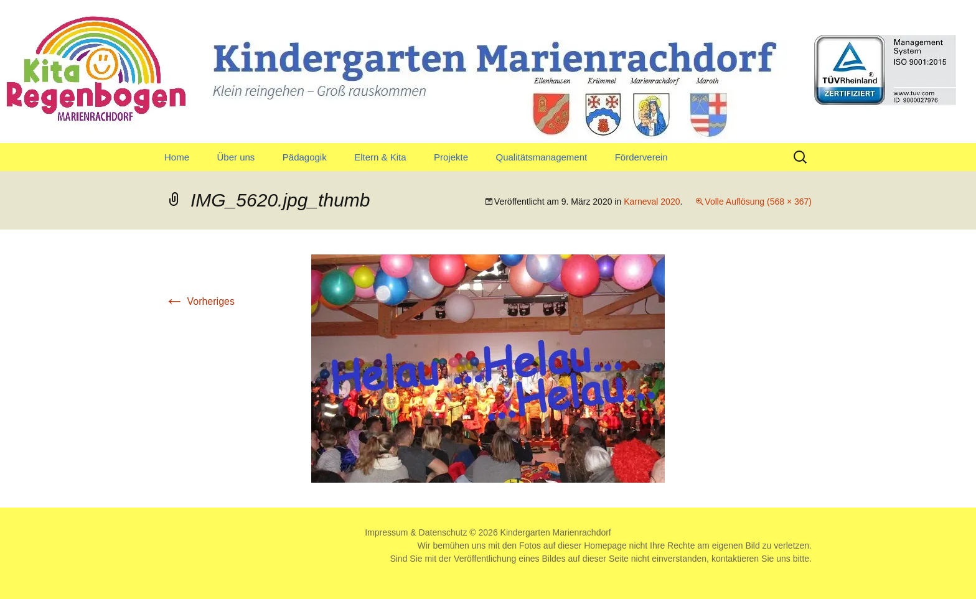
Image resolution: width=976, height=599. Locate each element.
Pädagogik (305, 157)
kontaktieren (735, 559)
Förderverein (641, 157)
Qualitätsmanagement (541, 157)
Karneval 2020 (652, 202)
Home (176, 157)
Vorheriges (199, 301)
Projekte (451, 157)
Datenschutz (443, 532)
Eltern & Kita (380, 157)
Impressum (386, 532)
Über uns (236, 157)
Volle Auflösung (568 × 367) (758, 202)
